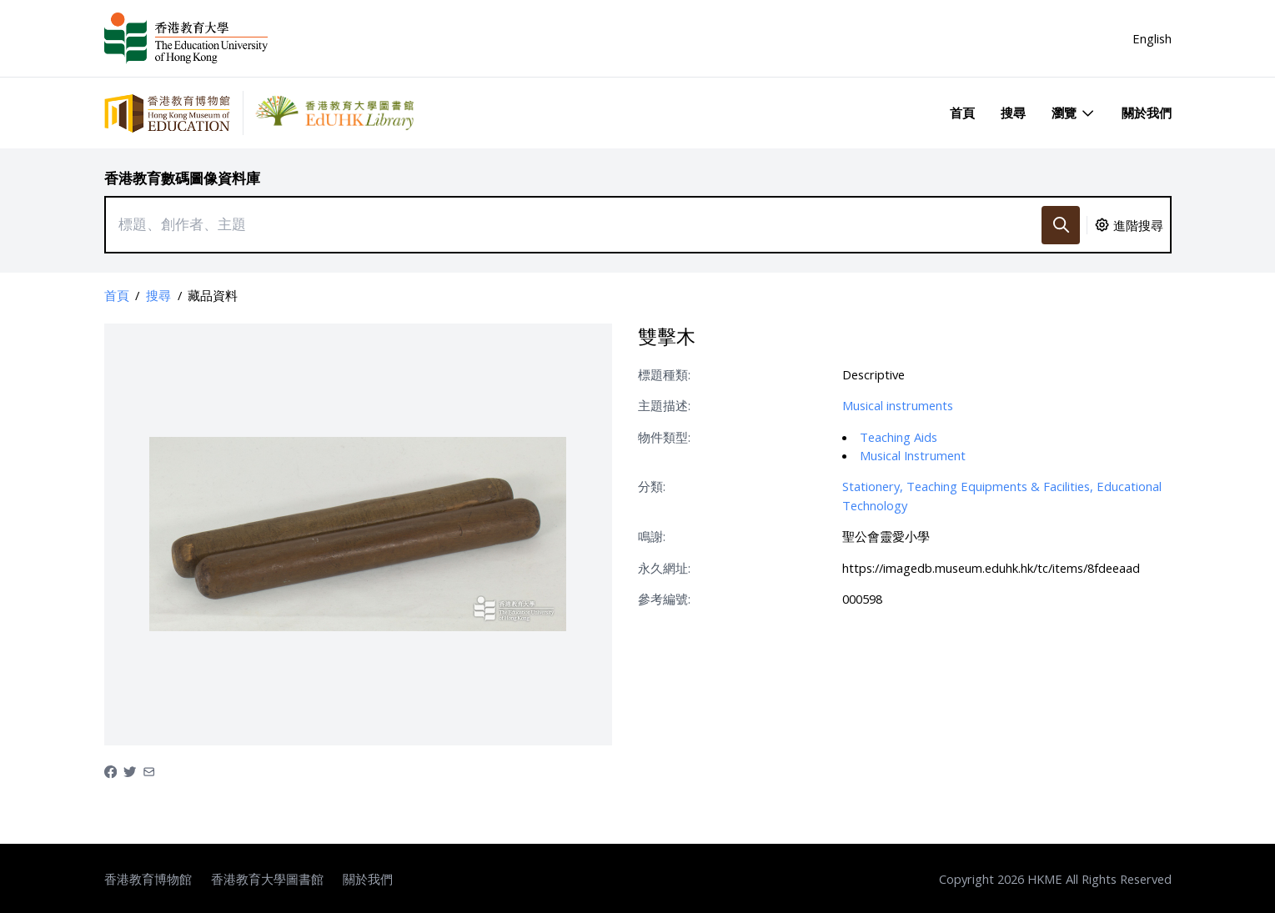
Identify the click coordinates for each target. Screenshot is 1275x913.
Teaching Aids (898, 437)
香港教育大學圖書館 (267, 878)
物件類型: (664, 437)
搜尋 (1013, 112)
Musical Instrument (913, 455)
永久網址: (664, 567)
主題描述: (664, 405)
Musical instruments (897, 405)
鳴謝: (651, 536)
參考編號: (664, 598)
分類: (651, 486)
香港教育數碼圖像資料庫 (182, 178)
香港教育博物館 (148, 878)
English (1152, 38)
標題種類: (664, 374)
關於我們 (1147, 112)
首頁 (962, 112)
